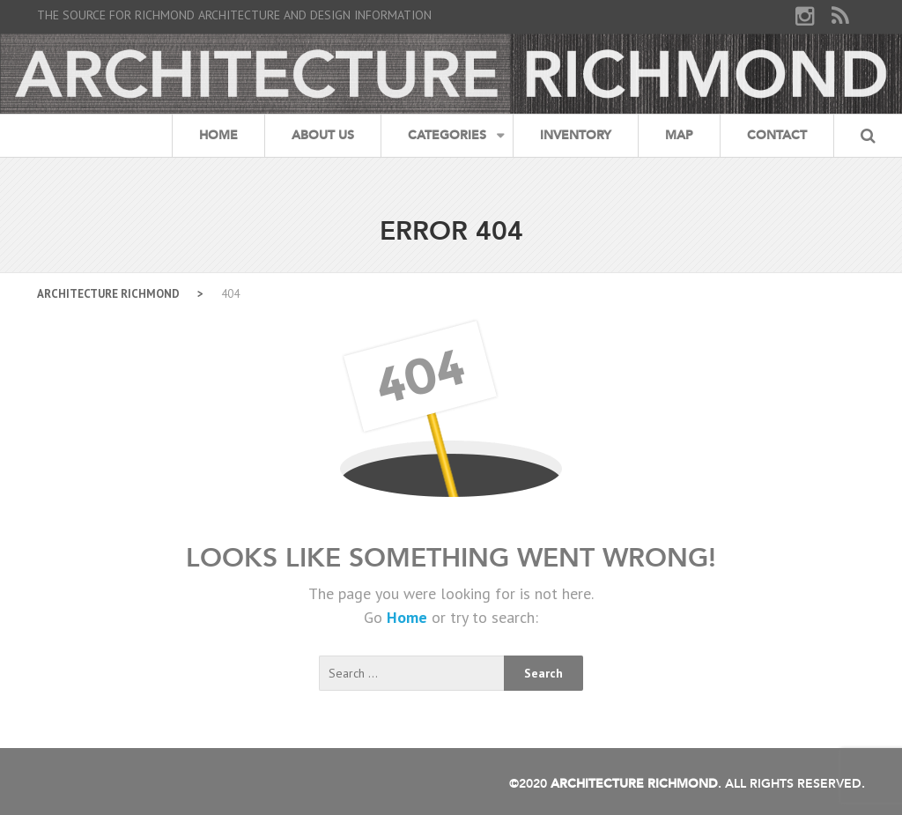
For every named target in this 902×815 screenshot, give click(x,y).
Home (218, 135)
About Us (323, 135)
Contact (777, 135)
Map (679, 135)
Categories (447, 135)
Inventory (575, 135)
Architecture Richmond (108, 293)
